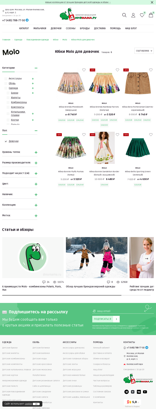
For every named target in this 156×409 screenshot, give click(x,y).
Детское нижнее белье (74, 375)
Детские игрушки (72, 369)
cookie (28, 403)
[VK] (139, 391)
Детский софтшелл (11, 400)
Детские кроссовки (42, 364)
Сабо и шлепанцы (42, 386)
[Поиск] (124, 15)
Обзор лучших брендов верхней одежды (90, 286)
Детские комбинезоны (13, 358)
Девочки (56, 28)
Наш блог (131, 28)
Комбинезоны (19, 102)
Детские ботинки (41, 348)
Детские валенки (41, 353)
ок (36, 404)
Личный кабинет (101, 348)
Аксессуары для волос (74, 348)
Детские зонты (70, 364)
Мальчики (39, 28)
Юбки (57, 39)
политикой (132, 326)
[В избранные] (84, 70)
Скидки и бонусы (101, 364)
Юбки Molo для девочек (83, 39)
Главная (7, 39)
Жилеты (16, 97)
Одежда (19, 39)
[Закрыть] (152, 2)
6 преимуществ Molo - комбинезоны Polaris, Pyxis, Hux (32, 288)
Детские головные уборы (75, 358)
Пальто (15, 124)
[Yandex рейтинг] (132, 403)
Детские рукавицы (72, 386)
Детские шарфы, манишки (76, 397)
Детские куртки (10, 375)
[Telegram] (27, 20)
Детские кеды (40, 358)
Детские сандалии (42, 391)
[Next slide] (146, 258)
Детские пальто (10, 386)
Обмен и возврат (101, 358)
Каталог (24, 28)
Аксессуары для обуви (74, 353)
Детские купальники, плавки (16, 369)
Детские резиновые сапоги (46, 380)
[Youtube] (145, 391)
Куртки (15, 120)
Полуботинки (39, 375)
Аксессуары (15, 78)
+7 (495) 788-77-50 (13, 20)
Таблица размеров (102, 386)
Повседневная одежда (39, 39)
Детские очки (69, 380)
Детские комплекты (12, 364)
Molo (66, 39)
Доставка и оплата (102, 353)
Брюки (14, 93)
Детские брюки (9, 348)
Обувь (12, 83)
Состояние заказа (102, 391)
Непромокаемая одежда (14, 380)
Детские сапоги (40, 397)
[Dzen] (132, 391)
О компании (99, 397)
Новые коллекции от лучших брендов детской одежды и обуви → (78, 2)
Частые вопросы (101, 380)
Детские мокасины (42, 369)
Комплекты (17, 107)
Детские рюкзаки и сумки (76, 391)
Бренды (85, 28)
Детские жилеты (10, 353)
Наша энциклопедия (103, 375)
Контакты (98, 402)
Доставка (100, 28)
